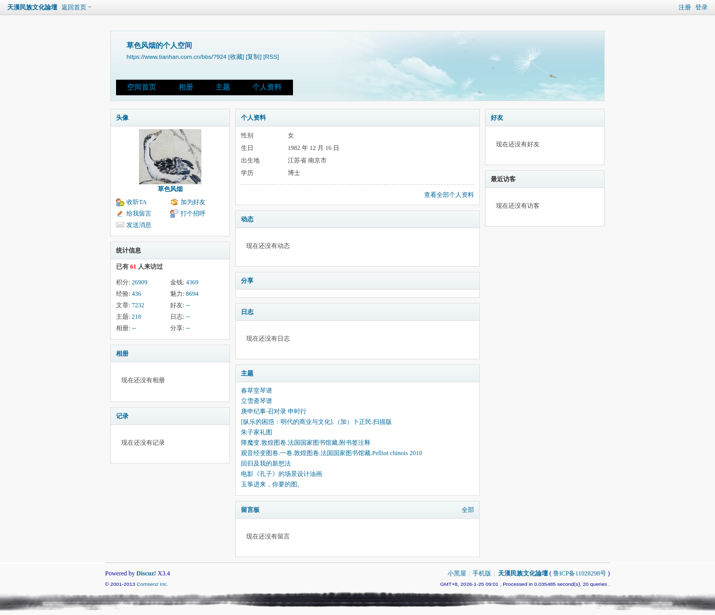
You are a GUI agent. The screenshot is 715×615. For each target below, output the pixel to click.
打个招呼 (193, 213)
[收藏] (236, 56)
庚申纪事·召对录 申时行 (274, 411)
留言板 (250, 509)
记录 (122, 416)
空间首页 (141, 87)
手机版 (482, 573)
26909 (139, 282)
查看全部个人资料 (449, 194)
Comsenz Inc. (152, 584)
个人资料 (267, 87)
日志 (247, 312)
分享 (247, 280)
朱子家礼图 (256, 432)
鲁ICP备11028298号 (579, 573)
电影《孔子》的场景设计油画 (281, 474)
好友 (497, 117)
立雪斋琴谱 (256, 401)
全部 (468, 509)
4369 (192, 282)
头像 (122, 117)
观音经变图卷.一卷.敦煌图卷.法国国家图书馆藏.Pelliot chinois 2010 (331, 453)
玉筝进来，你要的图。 (272, 484)
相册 (185, 87)
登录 (701, 7)
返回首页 (73, 7)
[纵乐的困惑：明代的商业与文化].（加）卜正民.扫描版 (316, 421)
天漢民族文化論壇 (32, 7)
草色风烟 (170, 189)
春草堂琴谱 (256, 390)
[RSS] (271, 56)
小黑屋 (457, 573)
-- (188, 305)
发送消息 (138, 225)
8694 (192, 293)
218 (136, 316)
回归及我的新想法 (266, 463)
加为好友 (193, 202)
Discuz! (146, 573)
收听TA (136, 202)
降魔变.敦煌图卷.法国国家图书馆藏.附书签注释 (306, 442)
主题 (222, 87)
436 (136, 293)
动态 (247, 219)
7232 (138, 305)
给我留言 (138, 213)
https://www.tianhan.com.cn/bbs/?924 (176, 56)
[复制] (253, 56)
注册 (685, 7)
